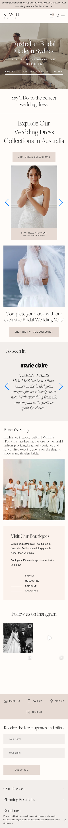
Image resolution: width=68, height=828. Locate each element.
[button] (7, 202)
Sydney (29, 576)
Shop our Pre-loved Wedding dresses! (42, 2)
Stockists (31, 591)
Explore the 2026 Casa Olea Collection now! (34, 72)
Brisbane (31, 586)
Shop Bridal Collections (34, 157)
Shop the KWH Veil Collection (34, 332)
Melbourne (32, 581)
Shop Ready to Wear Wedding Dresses (34, 234)
